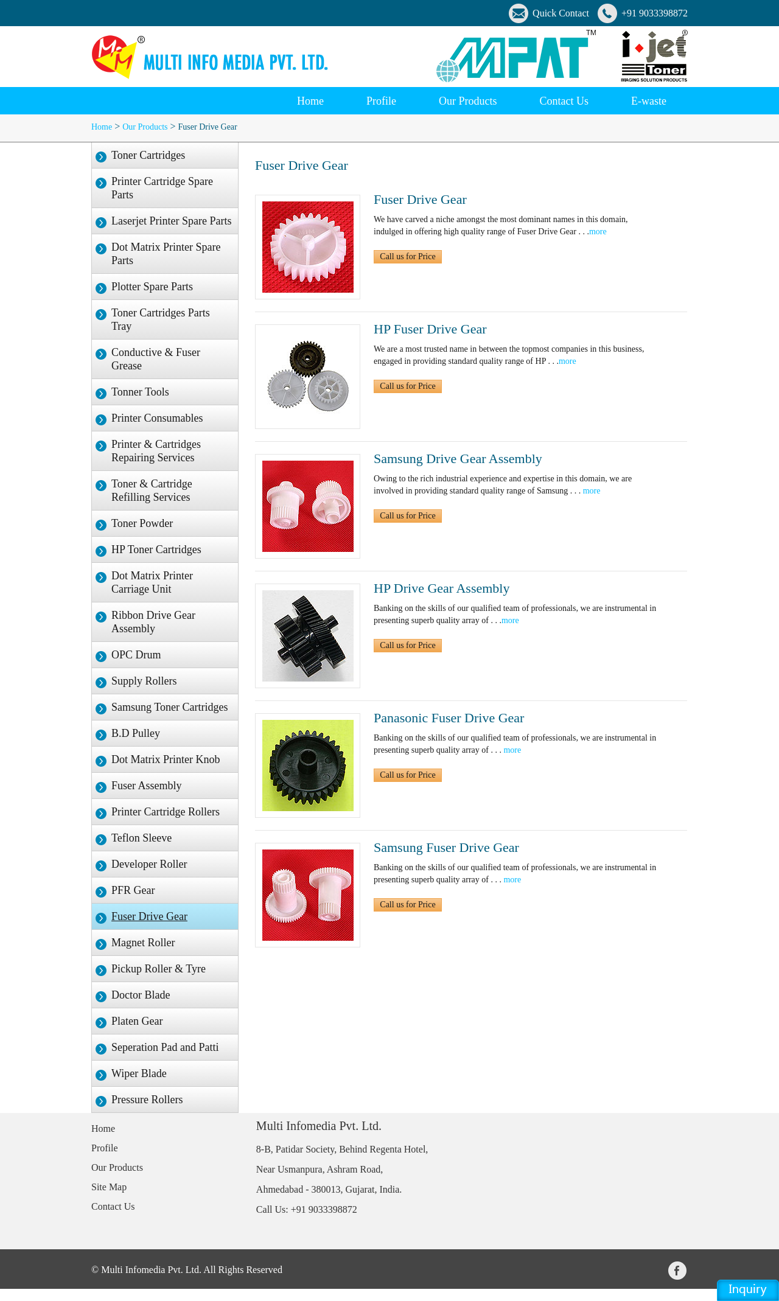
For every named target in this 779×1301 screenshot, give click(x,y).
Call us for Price (407, 256)
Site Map (109, 1187)
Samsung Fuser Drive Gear (446, 847)
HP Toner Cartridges (156, 549)
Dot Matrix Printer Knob (165, 759)
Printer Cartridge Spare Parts (162, 188)
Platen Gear (136, 1021)
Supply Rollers (144, 681)
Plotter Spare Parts (152, 287)
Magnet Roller (143, 943)
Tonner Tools (140, 392)
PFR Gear (133, 890)
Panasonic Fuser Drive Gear (449, 717)
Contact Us (113, 1206)
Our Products (144, 126)
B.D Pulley (135, 733)
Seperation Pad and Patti (164, 1047)
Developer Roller (149, 864)
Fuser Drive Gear (207, 126)
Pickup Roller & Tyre (158, 969)
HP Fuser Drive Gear (430, 329)
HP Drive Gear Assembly (441, 588)
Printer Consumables (157, 418)
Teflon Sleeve (141, 838)
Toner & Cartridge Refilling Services (151, 490)
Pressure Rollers (147, 1099)
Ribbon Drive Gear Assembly (153, 622)
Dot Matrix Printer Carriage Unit (152, 582)
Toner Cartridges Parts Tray (160, 319)
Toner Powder (142, 523)
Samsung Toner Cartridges (169, 707)
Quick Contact (561, 13)
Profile (104, 1148)
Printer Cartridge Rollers (165, 812)
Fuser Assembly (146, 786)
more (598, 231)
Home (310, 101)
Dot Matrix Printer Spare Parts (165, 254)
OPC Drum (136, 655)
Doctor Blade (140, 995)
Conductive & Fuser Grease (155, 359)
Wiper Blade (139, 1073)
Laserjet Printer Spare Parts (171, 221)
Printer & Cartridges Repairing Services (156, 451)
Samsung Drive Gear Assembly (458, 458)
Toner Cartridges (148, 155)
